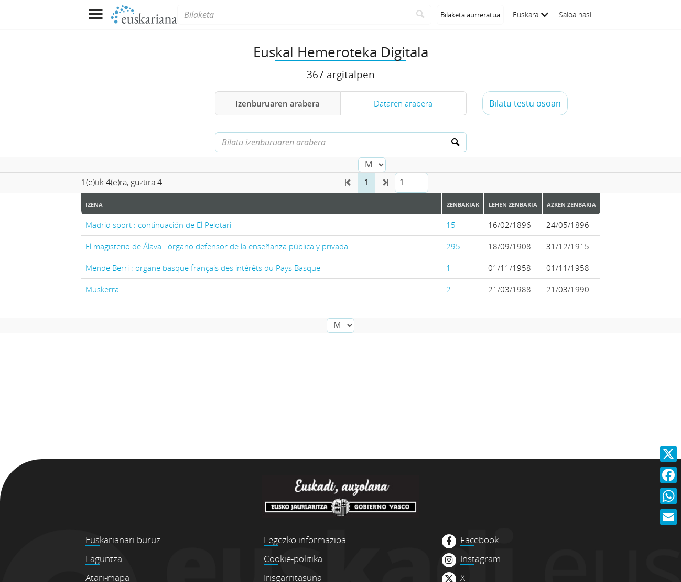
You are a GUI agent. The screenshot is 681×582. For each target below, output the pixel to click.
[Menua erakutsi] (95, 14)
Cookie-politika (293, 559)
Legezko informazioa (305, 540)
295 (453, 246)
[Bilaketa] (293, 15)
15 (451, 224)
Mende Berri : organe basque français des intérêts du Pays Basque (202, 267)
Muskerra (102, 289)
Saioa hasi (575, 14)
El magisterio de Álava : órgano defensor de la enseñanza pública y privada (216, 246)
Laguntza (103, 559)
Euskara (530, 14)
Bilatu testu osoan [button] (525, 103)
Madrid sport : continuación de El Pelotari (158, 224)
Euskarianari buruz (122, 540)
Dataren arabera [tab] (403, 103)
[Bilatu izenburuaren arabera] (330, 142)
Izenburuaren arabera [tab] (277, 103)
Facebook (479, 540)
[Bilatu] (420, 15)
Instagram (480, 559)
